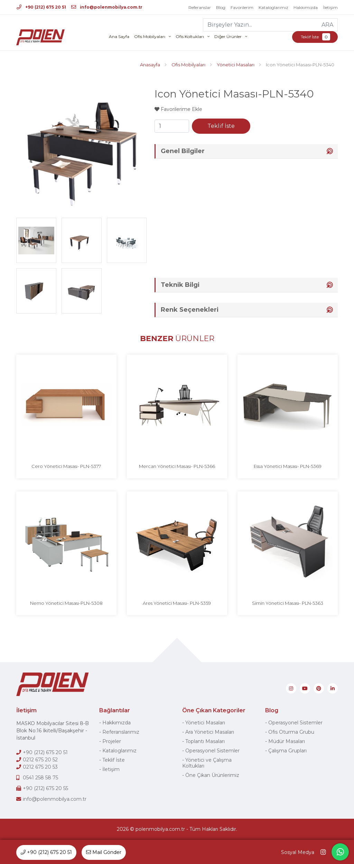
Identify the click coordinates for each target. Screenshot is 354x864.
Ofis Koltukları (190, 36)
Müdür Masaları (286, 741)
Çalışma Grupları (287, 751)
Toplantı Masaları (205, 741)
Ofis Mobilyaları (149, 36)
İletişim (330, 7)
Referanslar (199, 7)
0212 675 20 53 (40, 767)
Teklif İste (315, 36)
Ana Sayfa (119, 36)
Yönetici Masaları (205, 723)
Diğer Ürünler (228, 36)
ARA (327, 24)
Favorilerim (242, 7)
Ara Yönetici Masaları (209, 732)
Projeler (111, 741)
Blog (220, 7)
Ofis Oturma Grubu (291, 732)
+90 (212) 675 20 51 (41, 7)
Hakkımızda (306, 7)
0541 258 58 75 (40, 777)
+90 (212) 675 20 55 (45, 788)
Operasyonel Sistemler (212, 751)
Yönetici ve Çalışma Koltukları (207, 763)
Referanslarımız (120, 732)
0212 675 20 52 (40, 760)
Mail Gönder (103, 852)
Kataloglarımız (273, 7)
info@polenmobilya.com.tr (106, 7)
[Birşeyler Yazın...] (260, 25)
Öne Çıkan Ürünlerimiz (212, 775)
